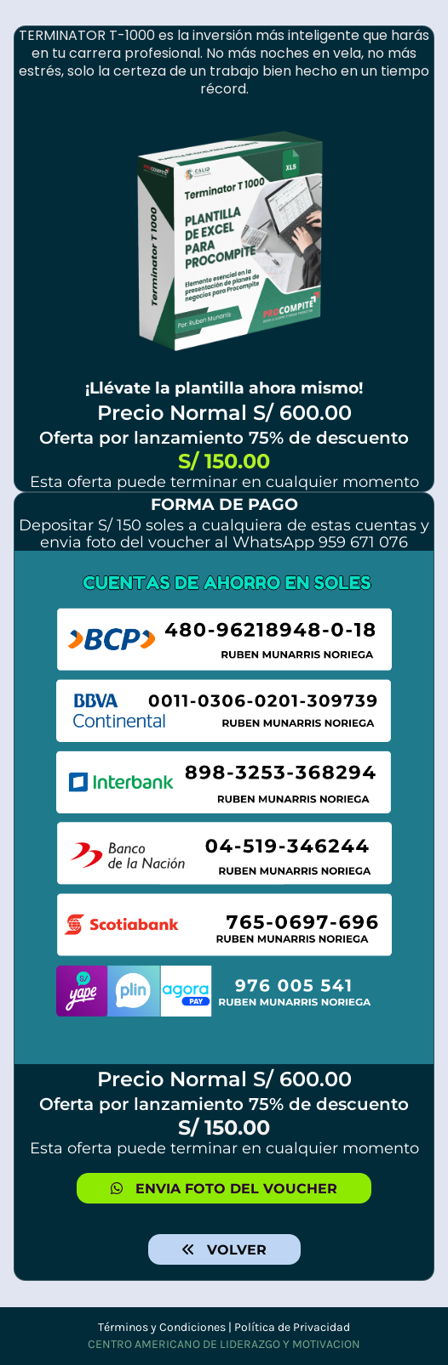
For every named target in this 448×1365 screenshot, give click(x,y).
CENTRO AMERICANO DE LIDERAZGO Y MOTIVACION (224, 1344)
